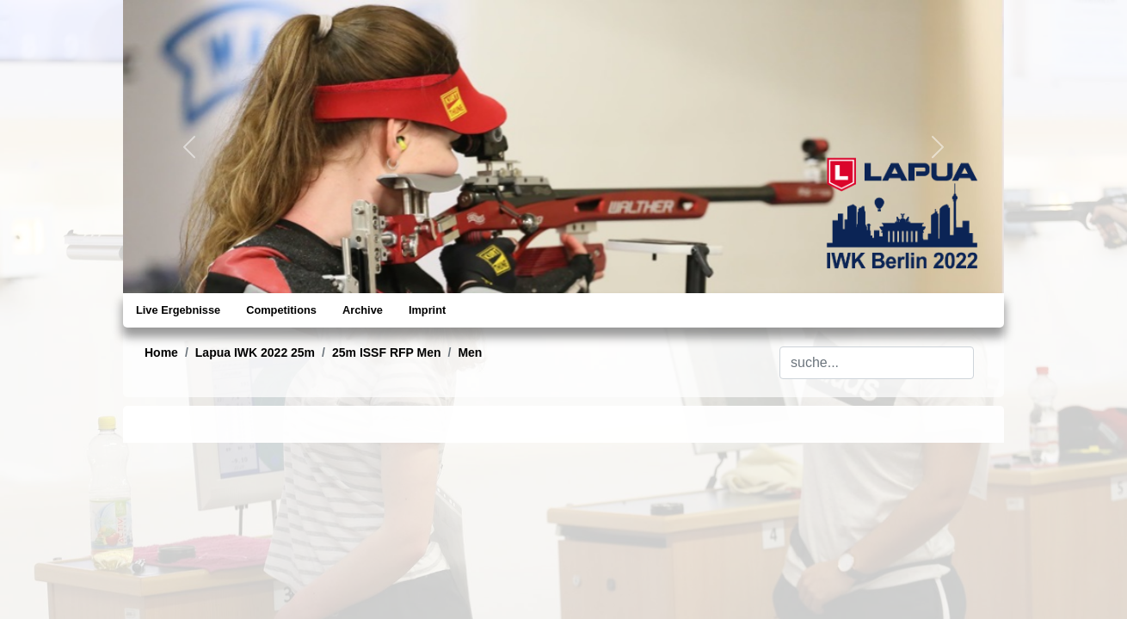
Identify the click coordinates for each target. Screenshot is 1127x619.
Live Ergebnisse (178, 309)
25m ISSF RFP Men (386, 352)
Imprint (427, 309)
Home (161, 352)
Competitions (281, 309)
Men (470, 352)
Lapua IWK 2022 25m (255, 352)
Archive (362, 309)
